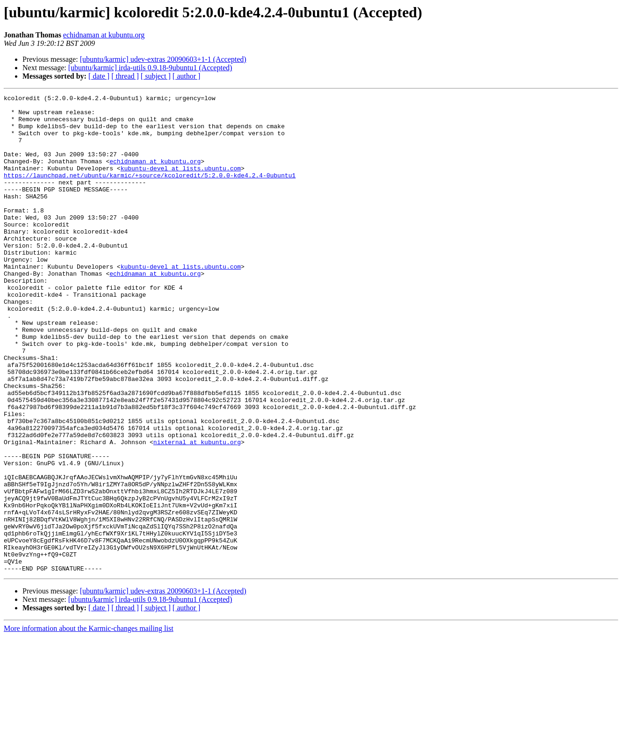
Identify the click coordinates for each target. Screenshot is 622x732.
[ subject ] (156, 76)
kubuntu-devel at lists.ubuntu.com (181, 183)
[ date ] (98, 76)
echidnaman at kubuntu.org (104, 35)
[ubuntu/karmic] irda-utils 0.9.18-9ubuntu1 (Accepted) (150, 68)
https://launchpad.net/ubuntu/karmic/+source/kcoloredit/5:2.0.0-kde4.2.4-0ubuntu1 (150, 192)
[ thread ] (125, 76)
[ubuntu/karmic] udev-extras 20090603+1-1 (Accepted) (163, 59)
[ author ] (187, 76)
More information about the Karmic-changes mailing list (89, 724)
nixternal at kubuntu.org (197, 512)
